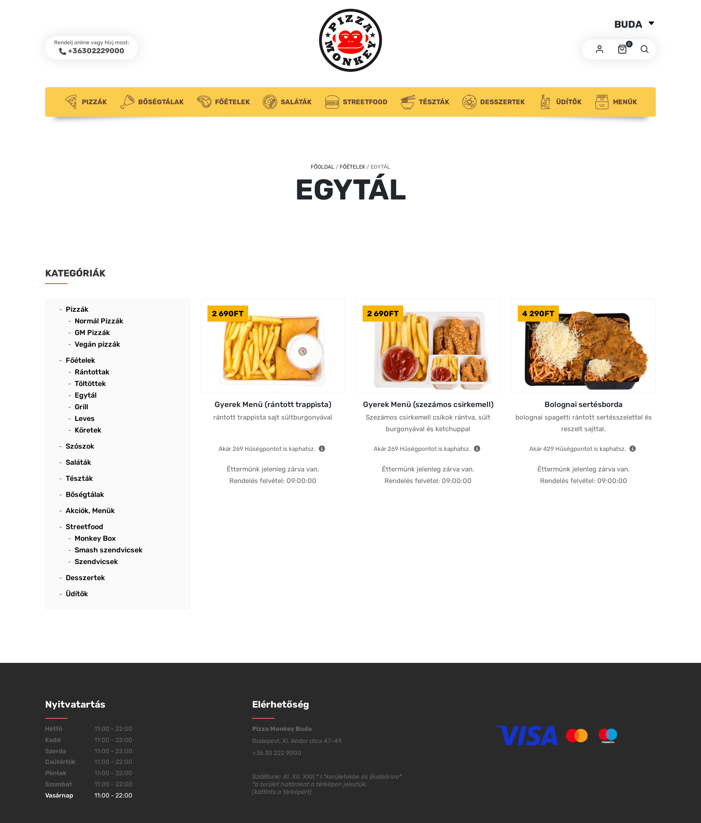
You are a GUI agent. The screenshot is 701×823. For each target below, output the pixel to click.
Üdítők (560, 102)
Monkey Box (95, 538)
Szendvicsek (96, 561)
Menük (616, 102)
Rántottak (92, 372)
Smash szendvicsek (109, 550)
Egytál (86, 395)
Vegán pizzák (97, 344)
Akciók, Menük (90, 510)
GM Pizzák (92, 332)
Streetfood (356, 102)
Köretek (88, 430)
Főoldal (322, 167)
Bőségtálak (152, 102)
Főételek (223, 102)
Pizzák (85, 102)
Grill (81, 407)
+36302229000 (96, 51)
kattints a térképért (281, 792)
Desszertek (493, 102)
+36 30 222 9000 (276, 753)
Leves (85, 418)
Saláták (287, 102)
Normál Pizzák (99, 321)
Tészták (425, 102)
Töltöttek (90, 383)
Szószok (80, 446)
